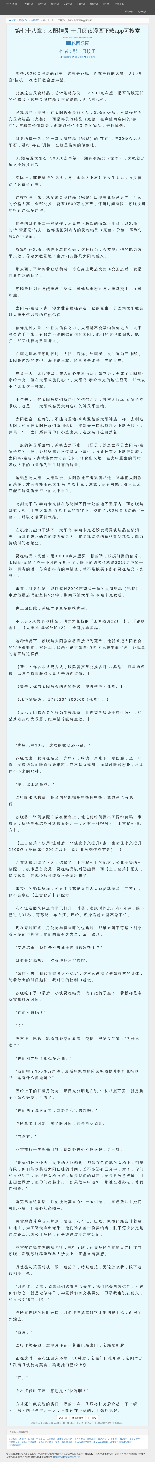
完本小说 (119, 4)
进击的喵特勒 (15, 1445)
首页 (12, 20)
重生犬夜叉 (134, 1439)
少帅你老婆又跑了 (82, 1442)
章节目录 (77, 1418)
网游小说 (94, 4)
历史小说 (68, 4)
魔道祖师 (91, 1439)
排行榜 (106, 4)
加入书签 (77, 57)
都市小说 (55, 4)
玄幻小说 (29, 4)
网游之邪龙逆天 (45, 1442)
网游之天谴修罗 (28, 1442)
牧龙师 (31, 1439)
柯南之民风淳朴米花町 (121, 1442)
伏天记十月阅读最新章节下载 (66, 1457)
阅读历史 (142, 11)
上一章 (62, 1418)
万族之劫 (40, 1439)
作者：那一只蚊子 (77, 51)
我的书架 (129, 11)
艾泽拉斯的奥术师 (63, 1442)
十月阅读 (11, 3)
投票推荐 (65, 57)
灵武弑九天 (14, 1442)
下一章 (92, 1418)
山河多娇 (112, 1439)
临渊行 (22, 1439)
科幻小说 (81, 4)
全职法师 (51, 1439)
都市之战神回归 (64, 1439)
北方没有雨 (79, 1439)
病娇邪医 (102, 1439)
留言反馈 (89, 57)
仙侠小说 (42, 4)
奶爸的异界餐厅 (100, 1442)
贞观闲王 (123, 1439)
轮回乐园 (35, 20)
